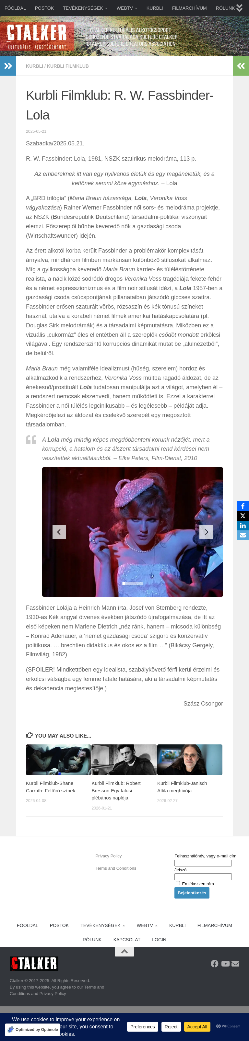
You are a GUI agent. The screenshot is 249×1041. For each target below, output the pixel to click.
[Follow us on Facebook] (215, 963)
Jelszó (180, 869)
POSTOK (44, 8)
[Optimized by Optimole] (32, 1030)
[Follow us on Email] (235, 963)
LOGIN (159, 939)
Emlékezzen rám (195, 883)
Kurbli (34, 66)
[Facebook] (243, 506)
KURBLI (155, 8)
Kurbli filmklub (68, 66)
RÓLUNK (225, 8)
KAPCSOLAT (126, 939)
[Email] (243, 535)
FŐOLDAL (15, 8)
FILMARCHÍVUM (189, 8)
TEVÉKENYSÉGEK (83, 8)
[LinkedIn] (243, 525)
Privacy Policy (108, 856)
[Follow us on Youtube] (225, 963)
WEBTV (125, 8)
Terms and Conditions (115, 868)
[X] (243, 516)
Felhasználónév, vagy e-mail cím (205, 856)
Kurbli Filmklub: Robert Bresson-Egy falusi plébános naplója (115, 790)
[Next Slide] (206, 532)
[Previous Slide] (59, 532)
